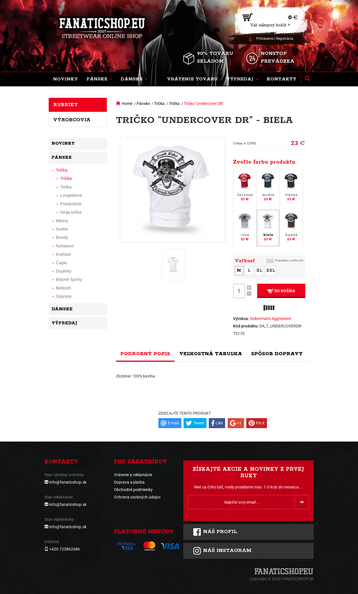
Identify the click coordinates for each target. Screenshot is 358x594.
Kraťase (63, 254)
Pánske (143, 103)
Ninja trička (70, 212)
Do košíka (281, 291)
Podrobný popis (145, 354)
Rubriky (65, 105)
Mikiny (62, 220)
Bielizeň (63, 287)
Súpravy (64, 296)
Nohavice (65, 245)
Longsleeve (71, 195)
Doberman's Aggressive (270, 318)
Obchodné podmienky (133, 489)
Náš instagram (222, 551)
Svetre (62, 229)
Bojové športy (69, 279)
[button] (99, 79)
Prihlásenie (265, 39)
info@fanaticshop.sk (67, 482)
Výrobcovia (72, 120)
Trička (159, 103)
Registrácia (284, 39)
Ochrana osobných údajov (137, 497)
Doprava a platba (129, 482)
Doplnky (63, 271)
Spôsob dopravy (277, 354)
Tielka (65, 186)
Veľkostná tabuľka (210, 354)
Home (127, 103)
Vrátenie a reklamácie (133, 474)
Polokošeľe (70, 203)
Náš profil (215, 532)
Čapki (61, 262)
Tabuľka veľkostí (289, 260)
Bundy (62, 237)
